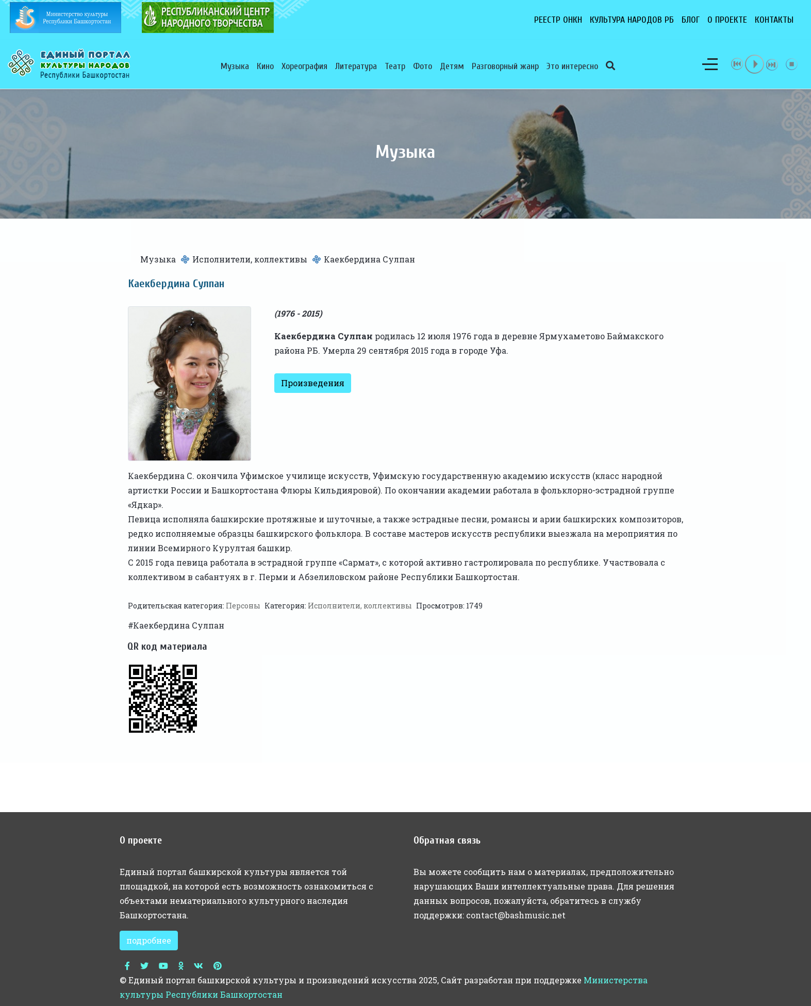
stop (792, 64)
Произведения (312, 382)
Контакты (774, 19)
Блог (691, 19)
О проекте (727, 19)
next (772, 64)
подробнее (148, 940)
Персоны (243, 606)
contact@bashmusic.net (516, 915)
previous (737, 64)
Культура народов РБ (632, 19)
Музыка (158, 259)
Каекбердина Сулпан (178, 625)
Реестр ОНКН (558, 19)
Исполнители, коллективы (249, 259)
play (754, 64)
